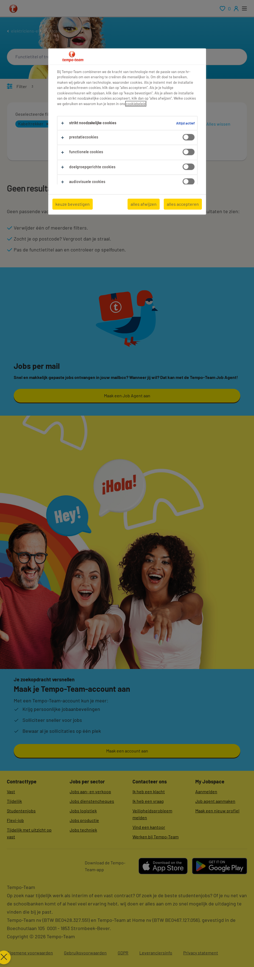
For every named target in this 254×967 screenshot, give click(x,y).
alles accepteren (183, 204)
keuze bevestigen (72, 204)
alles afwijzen (144, 204)
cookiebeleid (136, 104)
